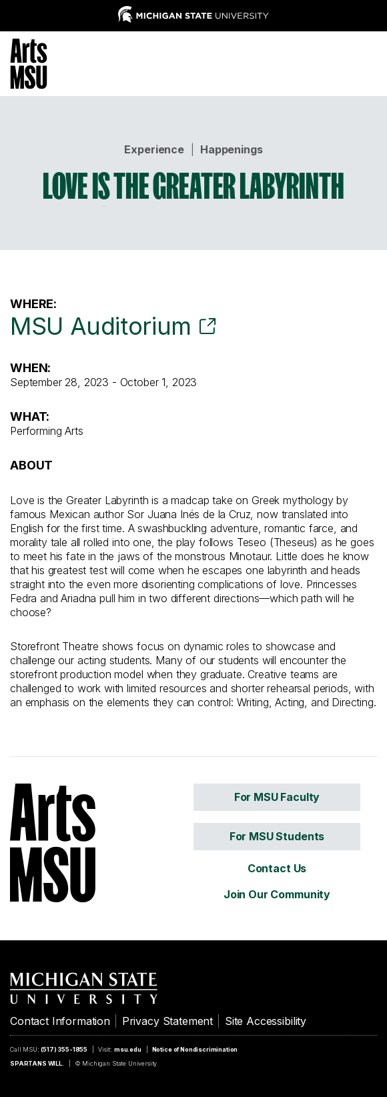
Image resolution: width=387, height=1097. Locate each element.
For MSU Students (277, 836)
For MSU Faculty (277, 797)
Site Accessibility (265, 1021)
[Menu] (367, 62)
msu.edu (127, 1049)
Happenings (231, 149)
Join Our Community (277, 894)
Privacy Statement (167, 1021)
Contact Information (60, 1021)
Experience (153, 149)
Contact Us (277, 868)
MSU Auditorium (100, 326)
